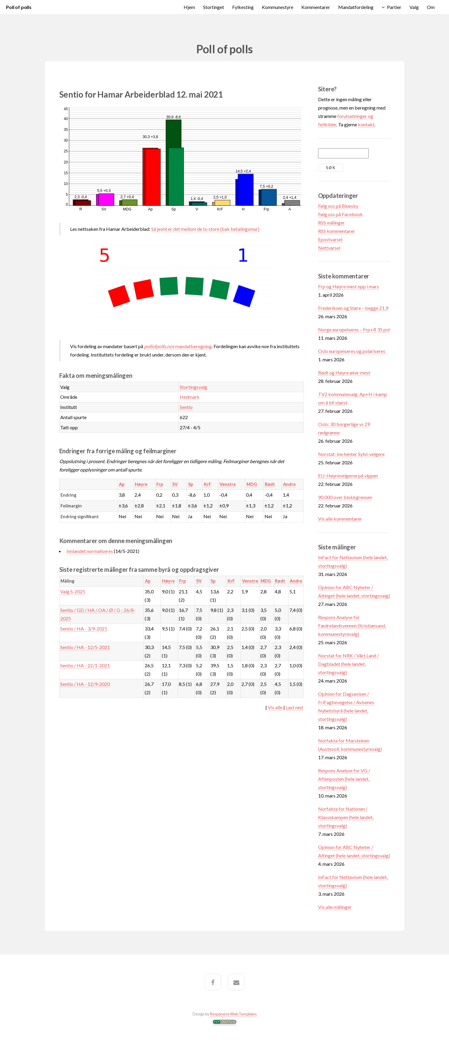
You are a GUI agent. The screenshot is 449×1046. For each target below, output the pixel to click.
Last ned (294, 707)
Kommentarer (315, 7)
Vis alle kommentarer (340, 519)
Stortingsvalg (193, 387)
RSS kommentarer (336, 231)
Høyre (141, 484)
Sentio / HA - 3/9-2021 (83, 628)
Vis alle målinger (335, 907)
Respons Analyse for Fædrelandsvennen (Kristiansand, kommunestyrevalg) (352, 625)
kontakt (366, 124)
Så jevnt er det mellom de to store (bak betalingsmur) (205, 229)
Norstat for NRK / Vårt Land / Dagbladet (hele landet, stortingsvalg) (348, 664)
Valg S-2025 (72, 591)
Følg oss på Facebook (340, 214)
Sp (190, 484)
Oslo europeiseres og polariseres (351, 351)
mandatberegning (178, 346)
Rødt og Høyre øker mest (344, 372)
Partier (394, 7)
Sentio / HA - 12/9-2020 (85, 684)
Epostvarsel (330, 239)
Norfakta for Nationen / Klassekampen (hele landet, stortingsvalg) (346, 817)
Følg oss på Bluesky (338, 206)
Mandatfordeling (356, 7)
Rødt (270, 484)
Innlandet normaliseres (89, 551)
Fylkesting (243, 7)
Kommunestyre (277, 7)
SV (175, 484)
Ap (121, 484)
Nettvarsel (329, 248)
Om (431, 7)
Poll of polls (18, 7)
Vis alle (275, 707)
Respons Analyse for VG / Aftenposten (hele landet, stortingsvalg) (344, 779)
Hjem (189, 7)
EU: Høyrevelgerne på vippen (348, 475)
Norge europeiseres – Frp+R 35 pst (354, 329)
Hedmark (189, 397)
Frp (159, 484)
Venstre (228, 484)
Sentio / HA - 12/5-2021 (85, 647)
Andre (289, 484)
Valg (414, 7)
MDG (252, 484)
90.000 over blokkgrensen (345, 497)
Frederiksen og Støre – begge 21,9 (353, 308)
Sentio (186, 407)
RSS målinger (331, 222)
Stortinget (213, 7)
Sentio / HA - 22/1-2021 (85, 665)
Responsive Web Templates (233, 1014)
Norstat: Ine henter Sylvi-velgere (351, 454)
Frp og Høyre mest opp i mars (348, 286)
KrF (207, 484)
